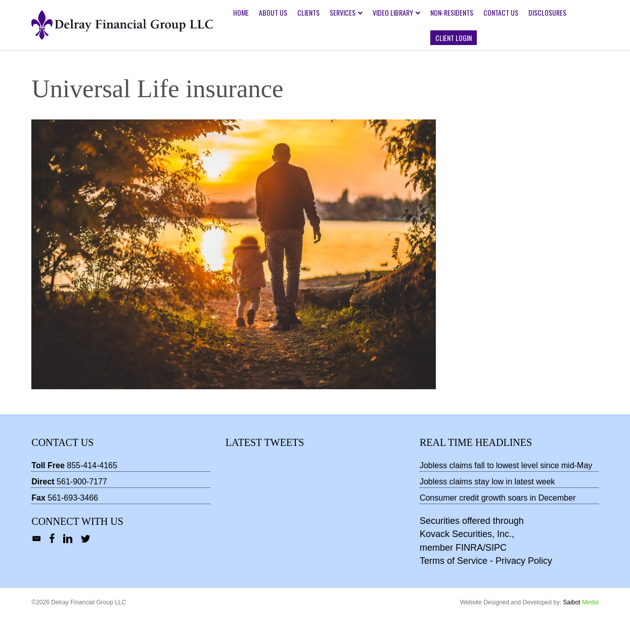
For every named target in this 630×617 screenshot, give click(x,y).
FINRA (469, 548)
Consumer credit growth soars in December (498, 497)
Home (241, 12)
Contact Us (500, 12)
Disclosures (547, 12)
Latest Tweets (265, 442)
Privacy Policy (524, 561)
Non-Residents (451, 12)
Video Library (393, 12)
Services (342, 12)
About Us (273, 12)
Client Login (453, 37)
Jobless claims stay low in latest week (487, 481)
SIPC (496, 548)
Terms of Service (453, 561)
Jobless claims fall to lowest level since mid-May (506, 465)
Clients (308, 12)
